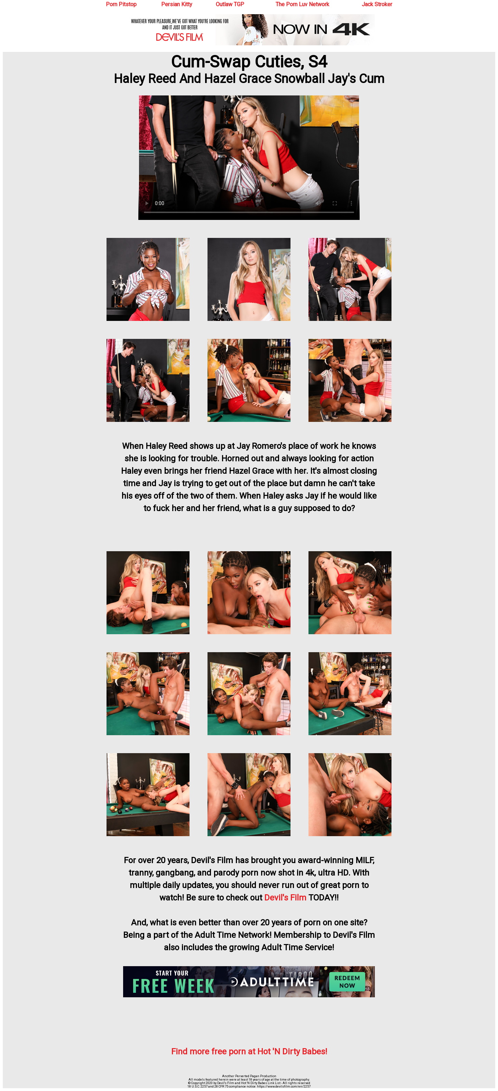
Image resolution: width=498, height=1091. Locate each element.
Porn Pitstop (121, 4)
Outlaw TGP (230, 4)
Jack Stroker (377, 4)
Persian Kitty (176, 4)
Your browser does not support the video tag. (249, 157)
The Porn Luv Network (302, 4)
